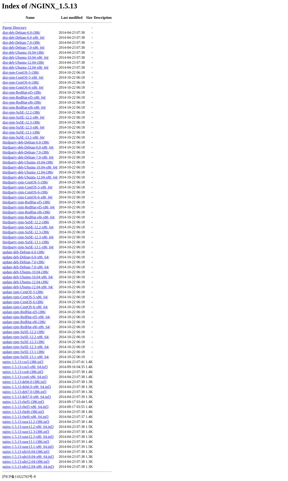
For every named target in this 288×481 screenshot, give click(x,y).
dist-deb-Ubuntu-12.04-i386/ (23, 62)
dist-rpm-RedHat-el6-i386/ (21, 102)
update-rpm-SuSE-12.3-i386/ (23, 342)
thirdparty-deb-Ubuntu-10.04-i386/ (27, 162)
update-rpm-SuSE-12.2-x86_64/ (25, 337)
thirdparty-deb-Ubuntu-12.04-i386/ (27, 172)
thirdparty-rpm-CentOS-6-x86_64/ (27, 197)
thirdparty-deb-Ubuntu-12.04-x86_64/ (30, 177)
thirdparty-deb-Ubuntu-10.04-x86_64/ (30, 167)
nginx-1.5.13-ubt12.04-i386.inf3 (25, 462)
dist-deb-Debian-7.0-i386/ (21, 42)
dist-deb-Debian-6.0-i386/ (21, 32)
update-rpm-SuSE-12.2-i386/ (23, 332)
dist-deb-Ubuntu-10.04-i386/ (23, 52)
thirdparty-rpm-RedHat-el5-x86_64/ (28, 207)
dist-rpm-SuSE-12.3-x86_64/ (23, 127)
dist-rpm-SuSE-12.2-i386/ (21, 112)
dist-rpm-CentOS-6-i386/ (20, 82)
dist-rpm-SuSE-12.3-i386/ (21, 122)
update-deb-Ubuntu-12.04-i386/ (25, 282)
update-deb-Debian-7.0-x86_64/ (25, 267)
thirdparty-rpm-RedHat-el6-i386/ (26, 212)
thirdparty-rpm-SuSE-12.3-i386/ (25, 232)
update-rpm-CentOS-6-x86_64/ (25, 307)
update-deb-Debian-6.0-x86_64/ (25, 257)
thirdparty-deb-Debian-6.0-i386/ (25, 142)
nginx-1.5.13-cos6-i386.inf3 (22, 372)
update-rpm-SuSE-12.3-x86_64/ (25, 347)
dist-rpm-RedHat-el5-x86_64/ (24, 97)
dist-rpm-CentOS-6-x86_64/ (23, 87)
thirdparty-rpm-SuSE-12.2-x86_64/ (28, 227)
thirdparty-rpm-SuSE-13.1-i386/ (25, 242)
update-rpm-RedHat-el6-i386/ (24, 322)
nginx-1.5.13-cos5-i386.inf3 (22, 362)
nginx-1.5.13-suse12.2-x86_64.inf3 (28, 427)
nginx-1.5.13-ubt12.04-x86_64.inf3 (28, 467)
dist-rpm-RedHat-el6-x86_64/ (24, 107)
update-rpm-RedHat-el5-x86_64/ (26, 317)
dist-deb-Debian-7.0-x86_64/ (23, 47)
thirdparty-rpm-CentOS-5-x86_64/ (27, 187)
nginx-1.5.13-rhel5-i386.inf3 (23, 402)
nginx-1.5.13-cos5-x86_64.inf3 (25, 367)
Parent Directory (14, 27)
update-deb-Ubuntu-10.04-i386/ (25, 272)
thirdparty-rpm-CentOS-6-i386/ (25, 192)
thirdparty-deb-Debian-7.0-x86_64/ (28, 157)
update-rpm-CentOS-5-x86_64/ (25, 297)
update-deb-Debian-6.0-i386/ (23, 252)
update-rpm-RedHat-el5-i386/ (24, 312)
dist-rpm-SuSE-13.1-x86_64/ (23, 137)
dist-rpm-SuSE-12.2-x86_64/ (23, 117)
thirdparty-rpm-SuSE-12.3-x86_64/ (28, 237)
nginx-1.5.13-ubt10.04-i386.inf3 (25, 452)
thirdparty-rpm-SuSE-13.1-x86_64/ (28, 247)
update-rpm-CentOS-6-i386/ (23, 302)
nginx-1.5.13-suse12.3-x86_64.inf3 (28, 437)
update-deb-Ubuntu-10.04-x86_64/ (27, 277)
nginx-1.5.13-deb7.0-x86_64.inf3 (26, 397)
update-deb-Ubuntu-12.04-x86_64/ (27, 287)
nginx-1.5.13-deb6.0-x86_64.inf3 (26, 387)
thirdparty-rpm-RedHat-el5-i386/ (26, 202)
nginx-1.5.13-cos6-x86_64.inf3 (25, 377)
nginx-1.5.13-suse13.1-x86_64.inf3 (28, 447)
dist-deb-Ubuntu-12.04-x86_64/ (25, 67)
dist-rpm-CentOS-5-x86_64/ (23, 77)
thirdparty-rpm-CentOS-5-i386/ (25, 182)
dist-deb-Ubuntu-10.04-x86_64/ (25, 57)
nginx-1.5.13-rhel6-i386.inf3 (23, 412)
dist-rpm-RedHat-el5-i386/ (21, 92)
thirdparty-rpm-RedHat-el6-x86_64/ (28, 217)
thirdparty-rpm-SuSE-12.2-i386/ (25, 222)
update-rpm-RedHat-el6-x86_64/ (26, 327)
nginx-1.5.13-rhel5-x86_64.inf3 (25, 407)
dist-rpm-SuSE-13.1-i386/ (21, 132)
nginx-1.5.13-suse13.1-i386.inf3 (25, 442)
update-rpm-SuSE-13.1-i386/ (23, 352)
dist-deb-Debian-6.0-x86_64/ (23, 37)
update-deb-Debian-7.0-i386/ (23, 262)
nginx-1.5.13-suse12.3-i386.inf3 (25, 432)
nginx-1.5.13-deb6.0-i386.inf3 (24, 382)
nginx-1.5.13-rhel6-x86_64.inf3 (25, 417)
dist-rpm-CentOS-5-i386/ (20, 72)
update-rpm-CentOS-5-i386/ (23, 292)
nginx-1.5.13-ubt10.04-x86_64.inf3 (28, 457)
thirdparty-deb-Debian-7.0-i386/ (25, 152)
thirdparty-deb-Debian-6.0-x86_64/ (28, 147)
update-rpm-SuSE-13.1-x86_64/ (25, 357)
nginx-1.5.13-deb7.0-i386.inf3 (24, 392)
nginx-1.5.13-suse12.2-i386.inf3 (25, 422)
